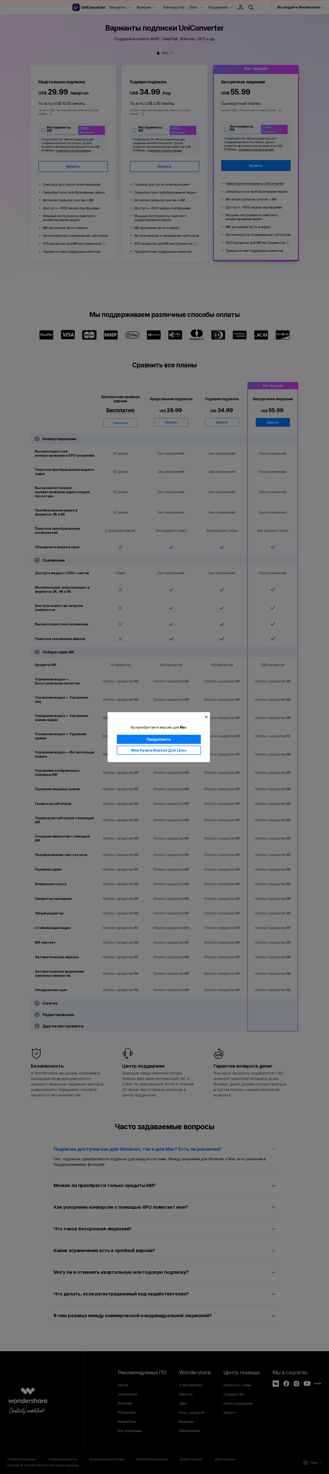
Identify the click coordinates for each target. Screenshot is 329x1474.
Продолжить (159, 739)
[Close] (206, 716)
